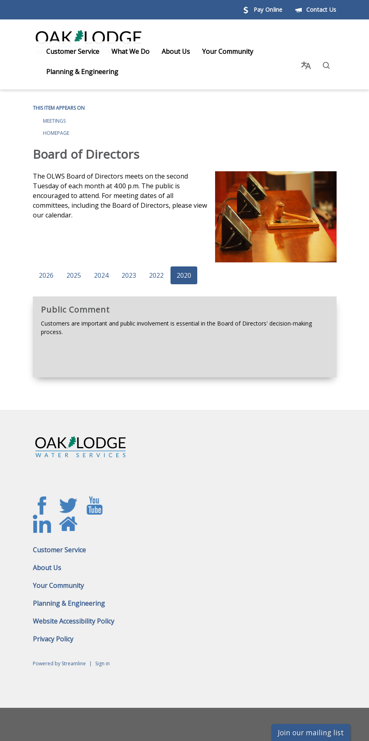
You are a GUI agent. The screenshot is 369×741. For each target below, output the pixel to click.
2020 (184, 268)
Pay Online (262, 9)
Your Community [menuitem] (220, 51)
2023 (129, 268)
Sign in (102, 655)
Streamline (74, 655)
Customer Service (59, 542)
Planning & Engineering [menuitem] (75, 71)
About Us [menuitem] (168, 51)
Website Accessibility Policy (73, 613)
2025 (73, 268)
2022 (156, 268)
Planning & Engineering (69, 595)
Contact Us (316, 9)
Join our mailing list (311, 732)
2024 (101, 268)
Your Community (58, 577)
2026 (46, 268)
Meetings (54, 113)
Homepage (56, 125)
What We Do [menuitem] (123, 51)
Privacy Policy (53, 631)
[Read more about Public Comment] (185, 329)
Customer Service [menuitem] (65, 51)
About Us (47, 560)
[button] (326, 61)
